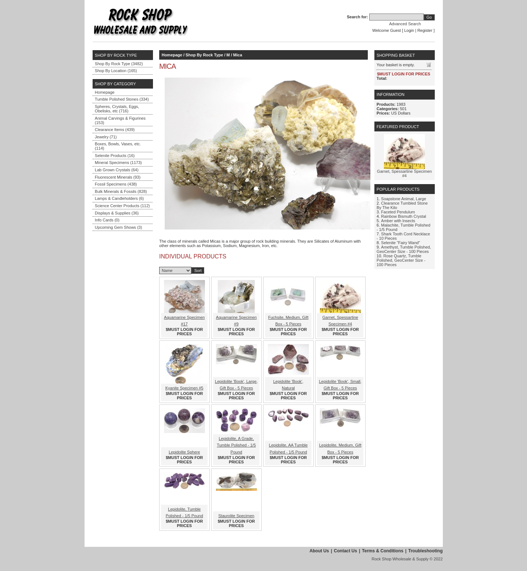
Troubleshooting (425, 550)
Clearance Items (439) (115, 129)
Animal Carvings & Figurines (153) (120, 120)
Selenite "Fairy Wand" (400, 242)
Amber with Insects (398, 221)
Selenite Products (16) (115, 155)
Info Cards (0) (107, 220)
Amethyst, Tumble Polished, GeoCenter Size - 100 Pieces (404, 249)
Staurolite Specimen (236, 516)
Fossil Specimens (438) (116, 184)
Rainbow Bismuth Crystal (403, 216)
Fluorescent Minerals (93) (118, 177)
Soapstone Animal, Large (403, 199)
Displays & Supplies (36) (117, 213)
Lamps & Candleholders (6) (119, 198)
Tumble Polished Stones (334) (122, 99)
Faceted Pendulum (398, 212)
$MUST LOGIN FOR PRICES (184, 331)
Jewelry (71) (106, 137)
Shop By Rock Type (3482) (119, 63)
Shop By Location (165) (116, 70)
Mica (237, 55)
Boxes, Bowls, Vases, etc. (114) (118, 146)
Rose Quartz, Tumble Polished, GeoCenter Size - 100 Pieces (401, 260)
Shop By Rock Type (204, 55)
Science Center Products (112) (122, 206)
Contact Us (345, 550)
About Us (319, 550)
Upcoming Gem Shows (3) (118, 227)
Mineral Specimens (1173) (118, 162)
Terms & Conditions (382, 550)
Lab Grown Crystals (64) (116, 170)
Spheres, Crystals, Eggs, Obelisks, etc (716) (117, 108)
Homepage (105, 92)
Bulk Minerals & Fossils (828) (121, 191)
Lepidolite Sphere (184, 452)
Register (424, 30)
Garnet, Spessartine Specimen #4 (404, 173)
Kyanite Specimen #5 (184, 388)
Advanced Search (405, 24)
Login (409, 30)
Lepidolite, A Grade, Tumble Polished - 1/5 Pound (236, 445)
